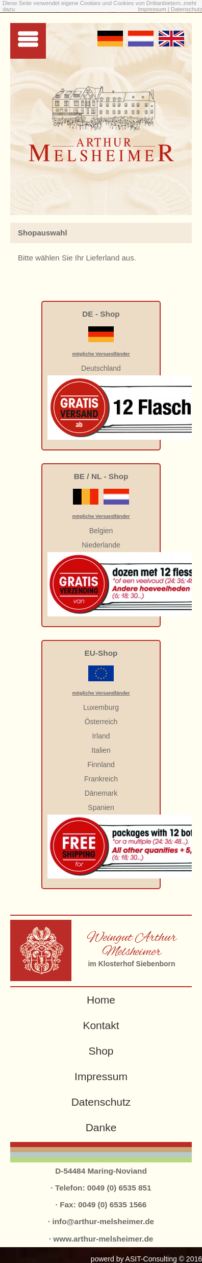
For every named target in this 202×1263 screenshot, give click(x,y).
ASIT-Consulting (151, 1259)
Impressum (152, 9)
